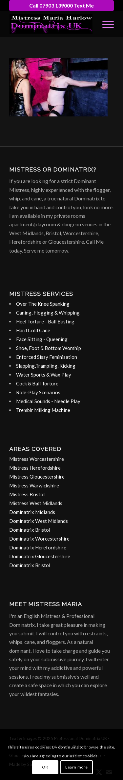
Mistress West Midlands (35, 503)
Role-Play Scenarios (38, 392)
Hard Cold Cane (33, 330)
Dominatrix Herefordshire (37, 547)
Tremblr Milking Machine (43, 410)
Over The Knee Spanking (43, 304)
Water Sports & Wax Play (43, 375)
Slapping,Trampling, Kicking (45, 366)
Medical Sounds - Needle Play (48, 401)
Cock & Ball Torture (37, 383)
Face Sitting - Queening (42, 339)
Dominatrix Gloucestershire (39, 556)
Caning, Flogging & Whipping (48, 313)
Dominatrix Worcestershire (39, 539)
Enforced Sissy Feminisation (46, 357)
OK (45, 767)
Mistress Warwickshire (34, 485)
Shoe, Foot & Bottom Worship (48, 348)
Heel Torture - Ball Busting (45, 321)
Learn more (76, 767)
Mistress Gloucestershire (37, 477)
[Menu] (105, 24)
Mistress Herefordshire (35, 468)
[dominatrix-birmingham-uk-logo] (51, 24)
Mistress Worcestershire (36, 459)
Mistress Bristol (27, 494)
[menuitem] (105, 24)
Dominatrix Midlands (32, 512)
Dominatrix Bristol (29, 530)
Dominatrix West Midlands (38, 521)
